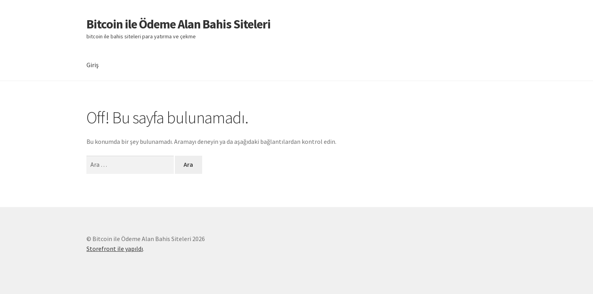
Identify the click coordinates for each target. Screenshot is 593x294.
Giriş (92, 65)
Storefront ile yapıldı (114, 249)
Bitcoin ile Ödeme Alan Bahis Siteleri (178, 24)
